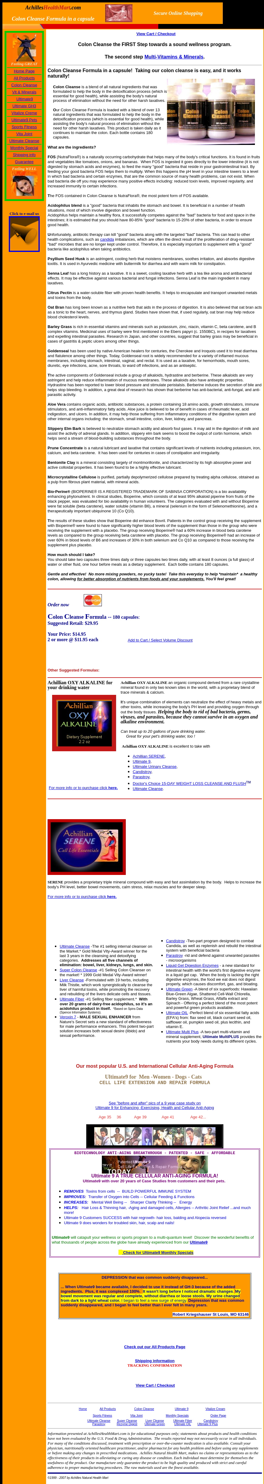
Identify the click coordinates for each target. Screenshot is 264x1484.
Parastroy (141, 777)
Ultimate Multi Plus (182, 1032)
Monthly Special (24, 148)
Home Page (24, 71)
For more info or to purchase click (83, 788)
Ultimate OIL (177, 1012)
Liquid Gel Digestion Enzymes (192, 965)
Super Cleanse (127, 1420)
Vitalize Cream (215, 1409)
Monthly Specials (177, 1415)
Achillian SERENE (149, 756)
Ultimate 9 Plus (207, 1424)
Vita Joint (24, 134)
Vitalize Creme (24, 113)
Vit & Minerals (24, 92)
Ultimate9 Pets (24, 120)
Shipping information (155, 1360)
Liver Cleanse (72, 980)
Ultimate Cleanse (24, 141)
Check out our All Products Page (154, 1347)
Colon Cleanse (24, 85)
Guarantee (24, 161)
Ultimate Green (179, 989)
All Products (24, 78)
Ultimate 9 (182, 1409)
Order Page (218, 1415)
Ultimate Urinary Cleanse (155, 766)
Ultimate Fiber (72, 999)
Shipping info (24, 154)
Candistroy (142, 771)
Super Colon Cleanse (78, 970)
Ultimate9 (24, 99)
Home (83, 1409)
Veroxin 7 (68, 1017)
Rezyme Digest (127, 1424)
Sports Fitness (24, 127)
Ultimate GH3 (24, 106)
